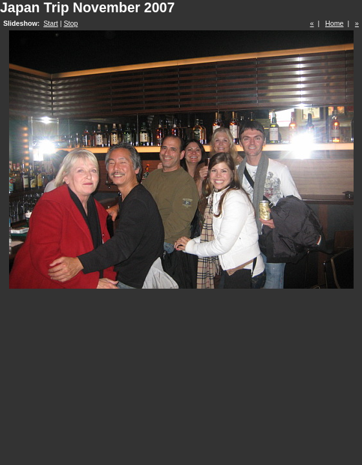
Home (334, 23)
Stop (70, 23)
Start (50, 23)
